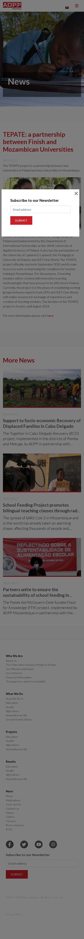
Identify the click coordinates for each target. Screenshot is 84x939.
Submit (21, 220)
